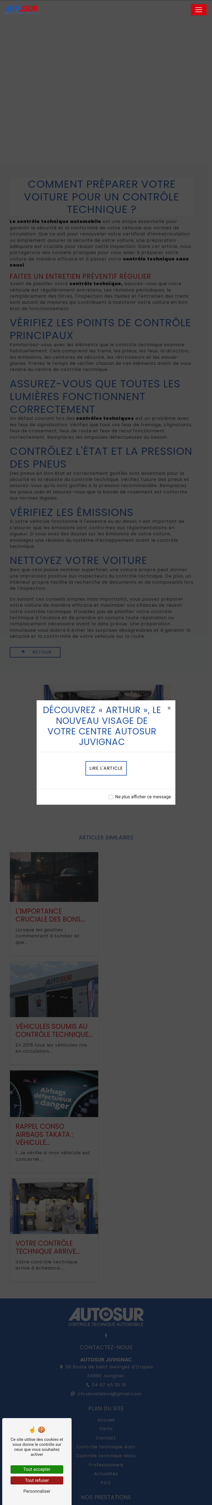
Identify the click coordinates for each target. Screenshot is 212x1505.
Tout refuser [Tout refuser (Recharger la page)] (37, 1480)
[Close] (169, 708)
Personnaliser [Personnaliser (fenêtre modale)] (37, 1491)
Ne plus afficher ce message (143, 796)
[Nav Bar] (198, 9)
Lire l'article (106, 768)
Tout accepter (37, 1469)
